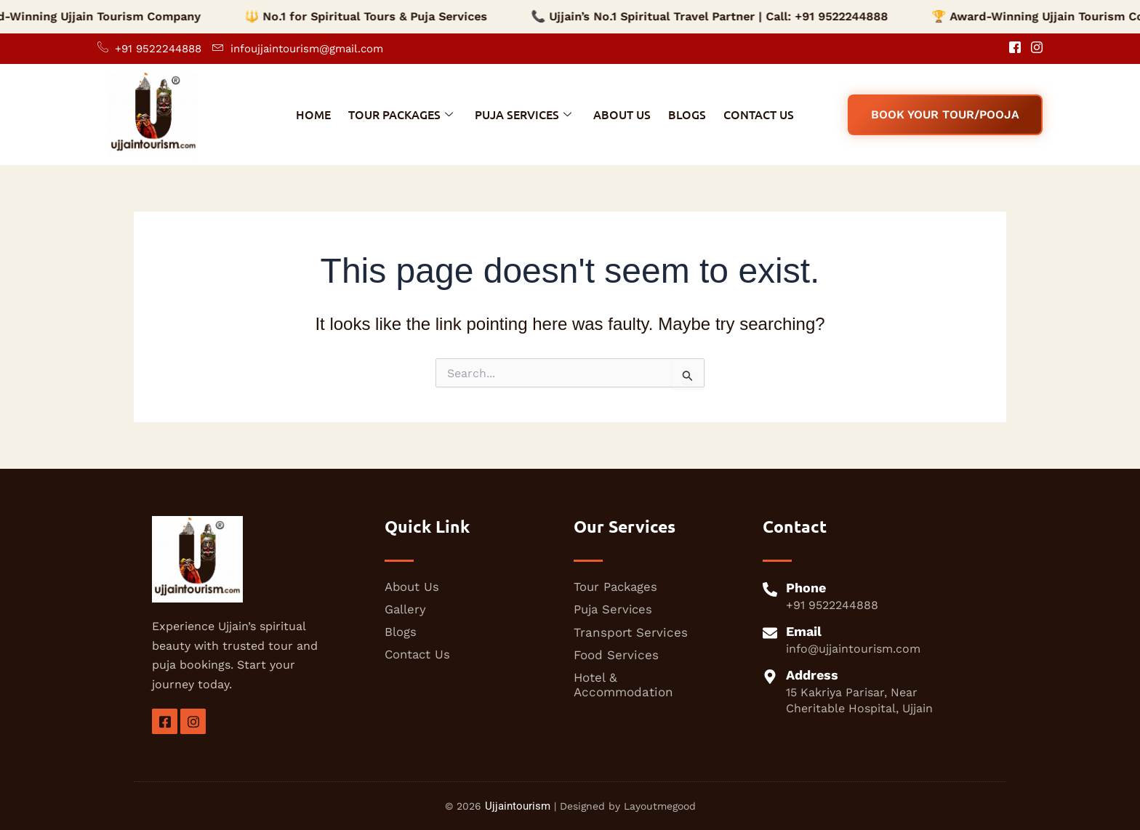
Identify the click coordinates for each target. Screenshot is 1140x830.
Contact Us (758, 114)
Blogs (687, 114)
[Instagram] (1032, 49)
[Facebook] (1010, 49)
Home (313, 114)
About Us (622, 114)
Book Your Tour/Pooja (945, 114)
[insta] (193, 721)
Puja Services (523, 114)
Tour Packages (400, 114)
